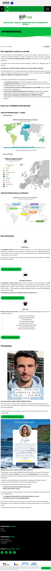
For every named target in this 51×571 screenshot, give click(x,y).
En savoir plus (15, 569)
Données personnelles (6, 541)
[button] (2, 9)
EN (7, 11)
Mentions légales (5, 539)
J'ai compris (46, 568)
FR (7, 7)
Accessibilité (4, 543)
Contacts (3, 530)
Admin (2, 529)
